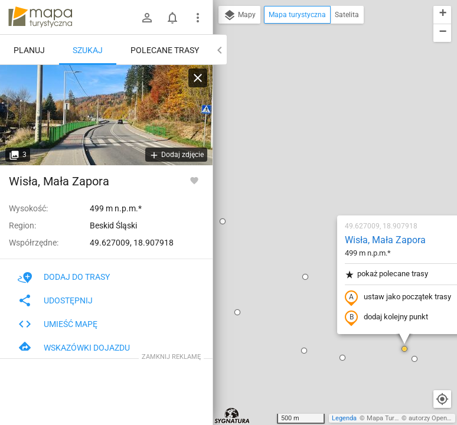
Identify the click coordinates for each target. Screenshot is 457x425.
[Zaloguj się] (147, 17)
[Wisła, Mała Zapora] (106, 115)
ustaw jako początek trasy (328, 161)
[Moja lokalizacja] (442, 399)
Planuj (29, 50)
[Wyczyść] (197, 77)
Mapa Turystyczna (393, 418)
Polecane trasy (164, 50)
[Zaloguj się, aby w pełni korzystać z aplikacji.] (194, 180)
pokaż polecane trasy (316, 138)
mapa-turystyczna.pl (40, 17)
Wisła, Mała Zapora (315, 103)
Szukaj (88, 50)
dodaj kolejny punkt (316, 181)
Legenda (344, 418)
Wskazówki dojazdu (74, 348)
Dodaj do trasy (64, 277)
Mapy (239, 15)
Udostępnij (55, 300)
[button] (236, 140)
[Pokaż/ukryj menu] (197, 17)
